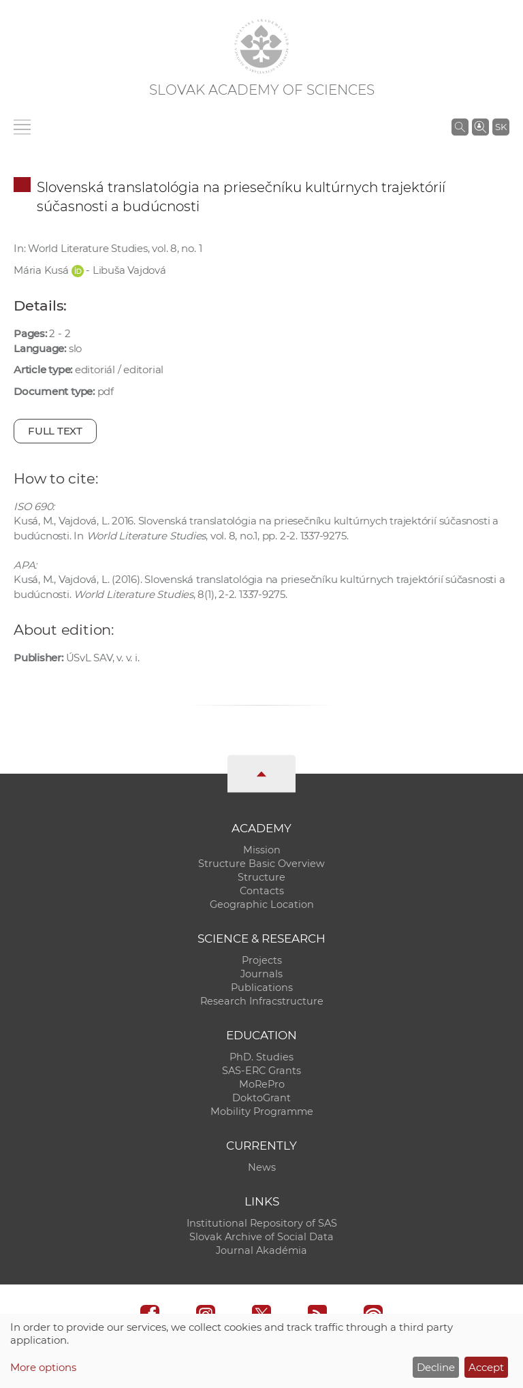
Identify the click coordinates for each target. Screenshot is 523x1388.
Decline (436, 1367)
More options (43, 1367)
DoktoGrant (261, 1098)
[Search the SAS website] (460, 126)
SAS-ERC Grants (261, 1070)
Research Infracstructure (261, 1001)
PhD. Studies (261, 1057)
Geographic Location (262, 904)
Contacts (262, 891)
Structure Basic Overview (261, 863)
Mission (262, 850)
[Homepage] (261, 46)
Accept (486, 1367)
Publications (262, 987)
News (262, 1167)
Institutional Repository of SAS (262, 1223)
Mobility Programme (261, 1111)
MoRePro (262, 1084)
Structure (261, 877)
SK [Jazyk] (501, 126)
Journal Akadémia (261, 1250)
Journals (261, 974)
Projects (262, 960)
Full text (55, 430)
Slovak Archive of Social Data (261, 1237)
